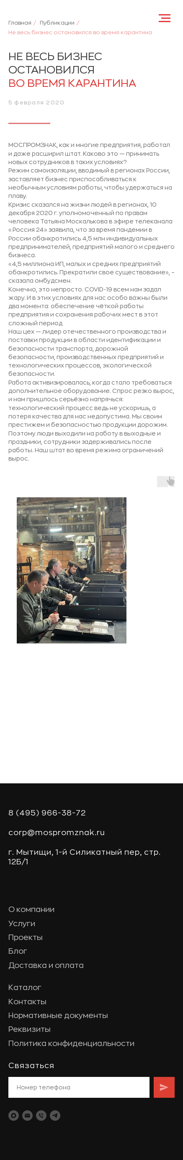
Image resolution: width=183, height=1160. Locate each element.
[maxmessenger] (13, 1115)
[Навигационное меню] (164, 18)
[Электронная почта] (27, 1115)
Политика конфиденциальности (71, 1043)
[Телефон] (41, 1115)
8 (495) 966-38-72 (47, 813)
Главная (19, 22)
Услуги (21, 923)
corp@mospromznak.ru (56, 832)
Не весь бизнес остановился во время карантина (80, 32)
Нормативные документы (58, 1015)
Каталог (24, 987)
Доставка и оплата (46, 965)
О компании (31, 909)
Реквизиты (29, 1029)
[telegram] (55, 1115)
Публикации (57, 22)
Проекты (25, 937)
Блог (17, 951)
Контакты (27, 1002)
